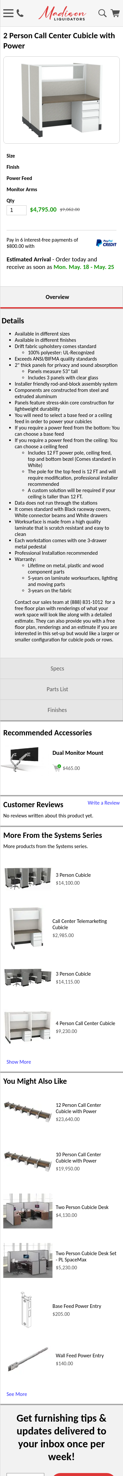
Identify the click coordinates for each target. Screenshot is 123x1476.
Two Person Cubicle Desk (82, 1207)
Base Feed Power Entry (76, 1306)
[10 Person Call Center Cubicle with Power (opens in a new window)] (27, 1171)
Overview (57, 297)
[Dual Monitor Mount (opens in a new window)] (24, 774)
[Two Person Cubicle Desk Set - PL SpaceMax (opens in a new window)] (27, 1276)
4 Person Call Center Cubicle (85, 1023)
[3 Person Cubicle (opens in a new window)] (27, 889)
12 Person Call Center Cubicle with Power (78, 1108)
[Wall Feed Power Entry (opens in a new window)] (27, 1374)
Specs (57, 668)
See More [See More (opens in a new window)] (17, 1394)
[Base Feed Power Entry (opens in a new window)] (26, 1331)
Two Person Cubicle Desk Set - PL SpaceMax (86, 1256)
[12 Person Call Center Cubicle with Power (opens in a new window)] (27, 1121)
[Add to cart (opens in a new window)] (66, 767)
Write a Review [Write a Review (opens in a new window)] (104, 803)
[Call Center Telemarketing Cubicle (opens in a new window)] (26, 949)
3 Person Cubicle (73, 875)
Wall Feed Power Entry (80, 1355)
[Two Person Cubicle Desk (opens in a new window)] (27, 1227)
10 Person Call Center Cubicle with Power (78, 1157)
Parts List (57, 689)
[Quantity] (17, 210)
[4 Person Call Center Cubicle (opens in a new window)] (27, 1043)
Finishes (57, 710)
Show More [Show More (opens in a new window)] (19, 1062)
